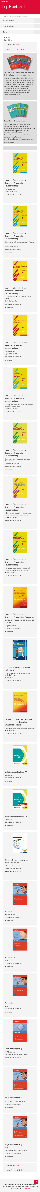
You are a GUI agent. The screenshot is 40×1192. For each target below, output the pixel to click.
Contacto (13, 1)
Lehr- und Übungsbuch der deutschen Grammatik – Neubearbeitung (16, 183)
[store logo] (13, 6)
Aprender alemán (14, 16)
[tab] (20, 39)
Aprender (8, 26)
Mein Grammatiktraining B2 (16, 772)
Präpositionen (10, 912)
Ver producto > (9, 198)
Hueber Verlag (5, 1)
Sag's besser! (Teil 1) (13, 1049)
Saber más (26, 1188)
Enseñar (8, 20)
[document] (20, 1186)
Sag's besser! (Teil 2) (13, 1145)
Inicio (4, 16)
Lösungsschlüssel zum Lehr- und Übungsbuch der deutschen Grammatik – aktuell (18, 722)
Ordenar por (11, 44)
